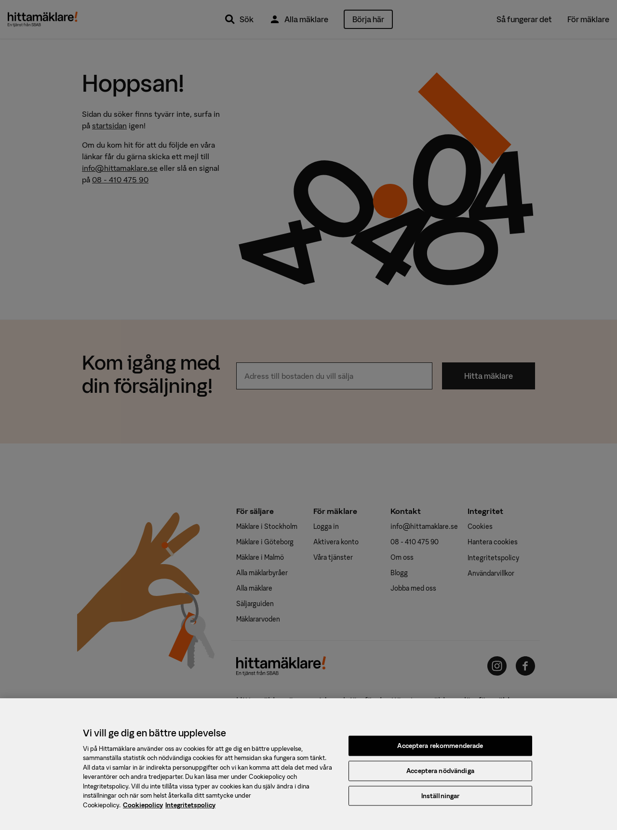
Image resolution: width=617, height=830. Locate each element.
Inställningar (440, 798)
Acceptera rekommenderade (440, 749)
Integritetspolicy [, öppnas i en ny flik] (190, 808)
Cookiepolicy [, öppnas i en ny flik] (143, 808)
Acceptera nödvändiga (440, 774)
